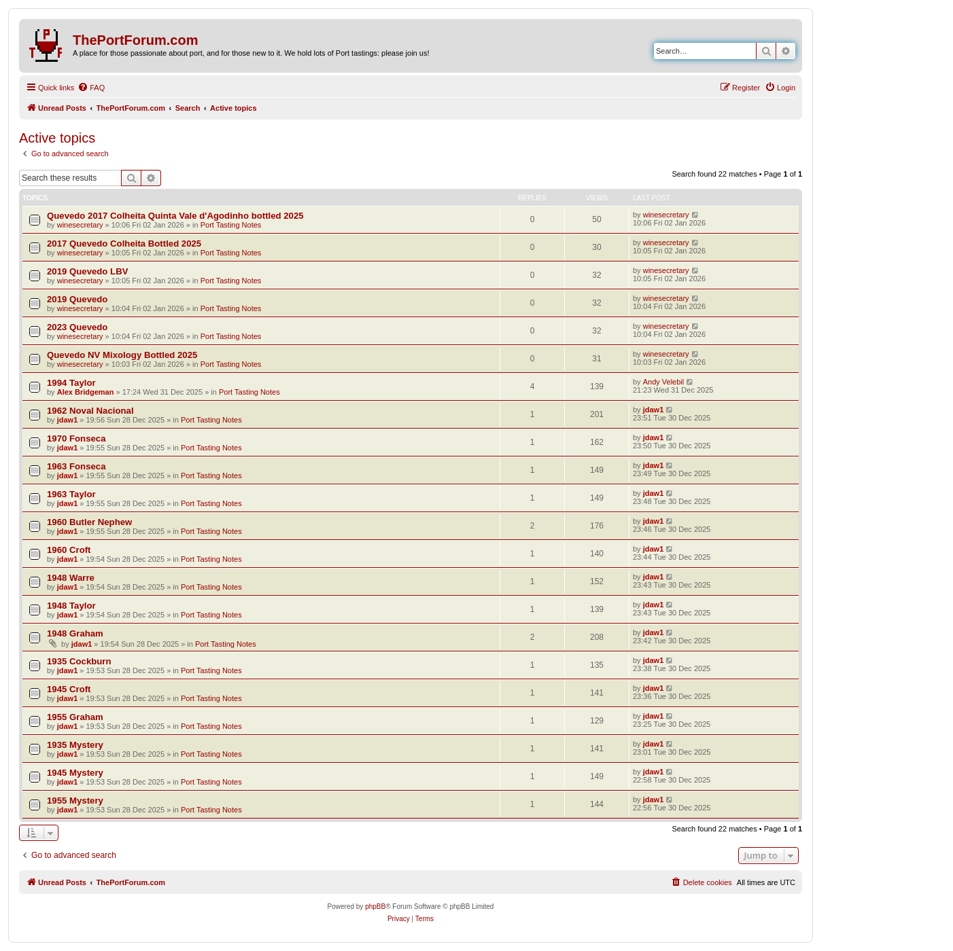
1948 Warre (70, 578)
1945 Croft (69, 689)
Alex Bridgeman (85, 392)
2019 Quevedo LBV (87, 271)
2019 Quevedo (77, 299)
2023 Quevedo (77, 327)
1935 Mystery (75, 745)
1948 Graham (75, 633)
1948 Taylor (71, 605)
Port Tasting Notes (231, 225)
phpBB (375, 906)
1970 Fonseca (76, 438)
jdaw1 (67, 420)
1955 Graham (75, 717)
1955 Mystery (75, 800)
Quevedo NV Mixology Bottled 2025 (122, 355)
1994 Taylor (71, 383)
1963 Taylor (71, 494)
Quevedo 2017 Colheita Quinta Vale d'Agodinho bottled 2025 (175, 216)
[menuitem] (91, 87)
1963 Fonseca (76, 466)
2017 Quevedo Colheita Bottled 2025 (124, 243)
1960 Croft (69, 550)
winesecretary (80, 225)
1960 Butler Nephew (89, 522)
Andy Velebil (664, 382)
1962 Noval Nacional (90, 411)
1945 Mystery (75, 773)
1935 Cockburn (79, 661)
